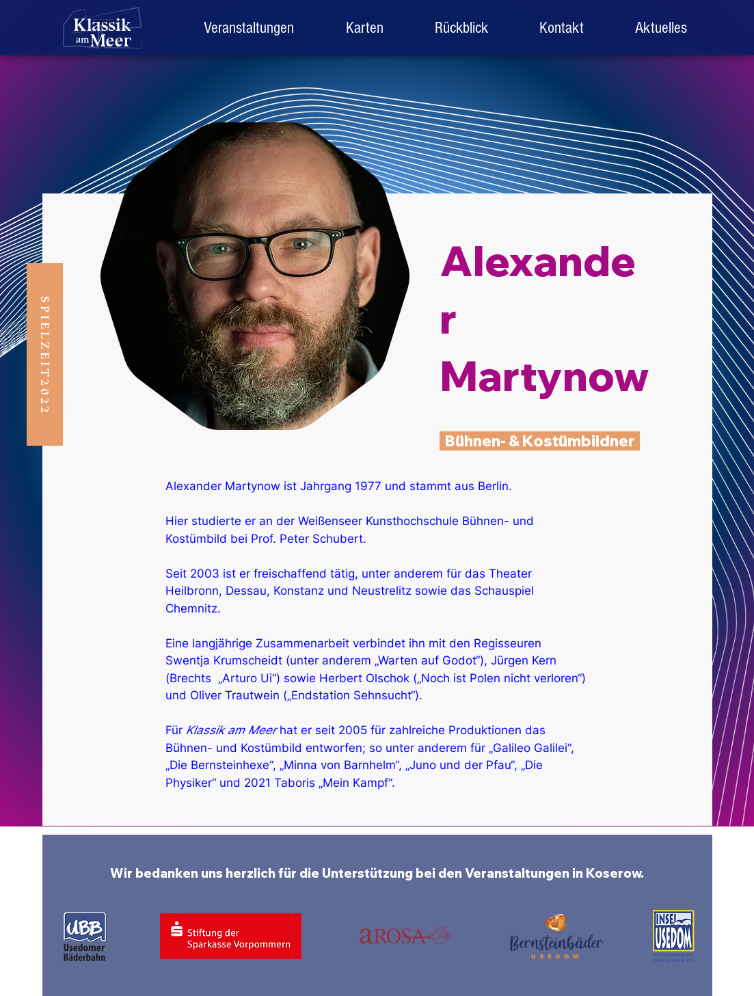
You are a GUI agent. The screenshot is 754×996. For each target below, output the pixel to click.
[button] (461, 28)
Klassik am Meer (231, 730)
